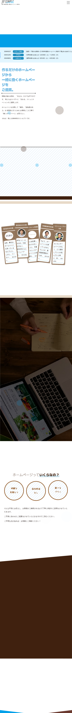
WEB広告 (55, 692)
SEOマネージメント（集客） (61, 689)
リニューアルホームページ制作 (43, 686)
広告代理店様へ (57, 704)
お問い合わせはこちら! (16, 705)
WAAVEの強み (39, 683)
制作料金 (55, 698)
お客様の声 (38, 698)
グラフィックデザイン (41, 695)
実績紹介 (55, 695)
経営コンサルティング (41, 689)
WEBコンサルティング (59, 686)
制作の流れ (38, 701)
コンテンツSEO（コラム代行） (43, 692)
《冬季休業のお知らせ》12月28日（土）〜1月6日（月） (42, 55)
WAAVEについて (39, 704)
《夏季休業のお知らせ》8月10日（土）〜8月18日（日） (42, 58)
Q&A (54, 701)
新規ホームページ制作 (59, 683)
